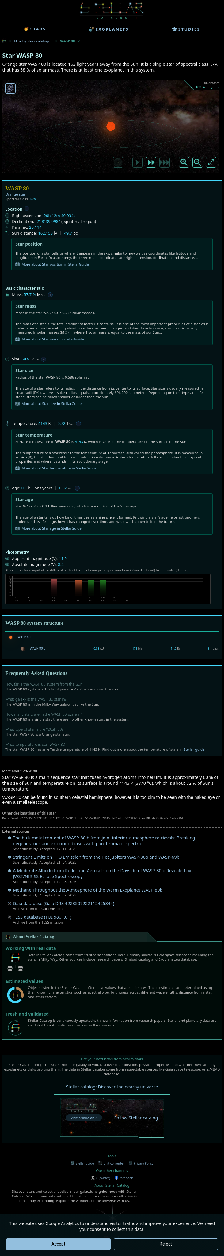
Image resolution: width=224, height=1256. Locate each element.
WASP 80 (23, 637)
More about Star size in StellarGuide (48, 404)
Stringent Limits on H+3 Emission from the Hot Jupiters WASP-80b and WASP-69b (96, 857)
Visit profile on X (83, 1117)
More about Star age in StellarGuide (48, 528)
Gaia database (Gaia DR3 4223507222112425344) (63, 903)
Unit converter (111, 1163)
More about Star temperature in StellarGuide (55, 468)
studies (186, 29)
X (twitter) (100, 1178)
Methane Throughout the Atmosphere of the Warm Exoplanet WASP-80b (87, 890)
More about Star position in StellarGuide (52, 264)
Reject (166, 1244)
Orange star (15, 194)
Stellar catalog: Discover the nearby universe (112, 1087)
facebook (124, 1178)
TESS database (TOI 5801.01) (42, 917)
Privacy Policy (141, 1163)
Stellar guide (194, 749)
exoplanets (109, 29)
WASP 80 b (37, 648)
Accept (58, 1244)
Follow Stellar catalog (136, 1118)
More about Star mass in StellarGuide (49, 339)
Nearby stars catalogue (33, 41)
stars (35, 29)
